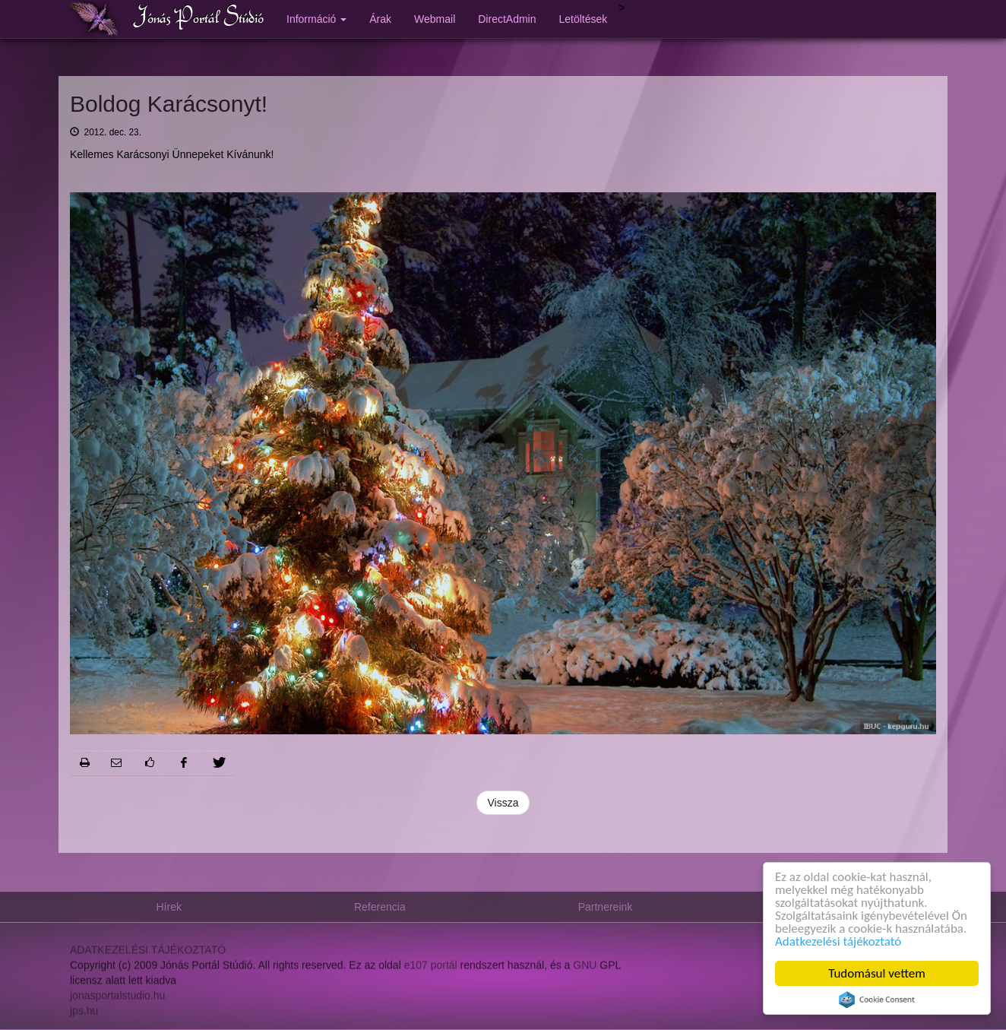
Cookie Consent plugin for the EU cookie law (877, 999)
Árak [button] (380, 19)
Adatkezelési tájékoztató (838, 941)
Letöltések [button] (583, 19)
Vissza (503, 803)
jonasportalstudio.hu (117, 1002)
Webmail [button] (434, 19)
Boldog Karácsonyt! (168, 103)
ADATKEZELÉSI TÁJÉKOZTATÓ (148, 956)
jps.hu (84, 1017)
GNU (584, 971)
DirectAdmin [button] (507, 19)
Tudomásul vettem (876, 973)
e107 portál (430, 971)
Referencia (380, 907)
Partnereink (605, 907)
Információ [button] (316, 19)
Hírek (169, 907)
